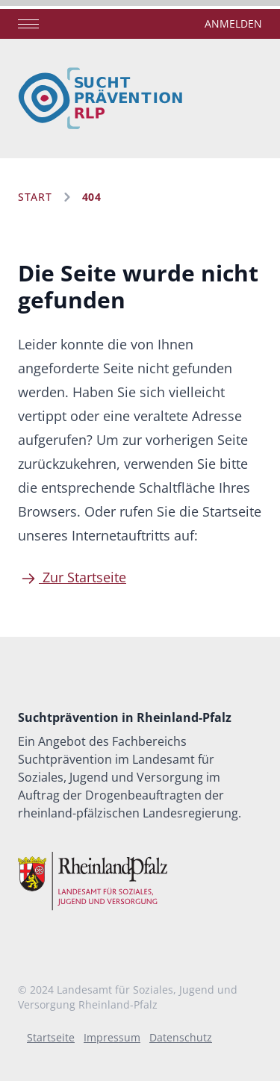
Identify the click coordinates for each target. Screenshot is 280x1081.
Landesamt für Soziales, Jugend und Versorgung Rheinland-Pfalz (127, 997)
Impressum (112, 1037)
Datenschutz (180, 1037)
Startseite (51, 1037)
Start (35, 197)
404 (92, 197)
